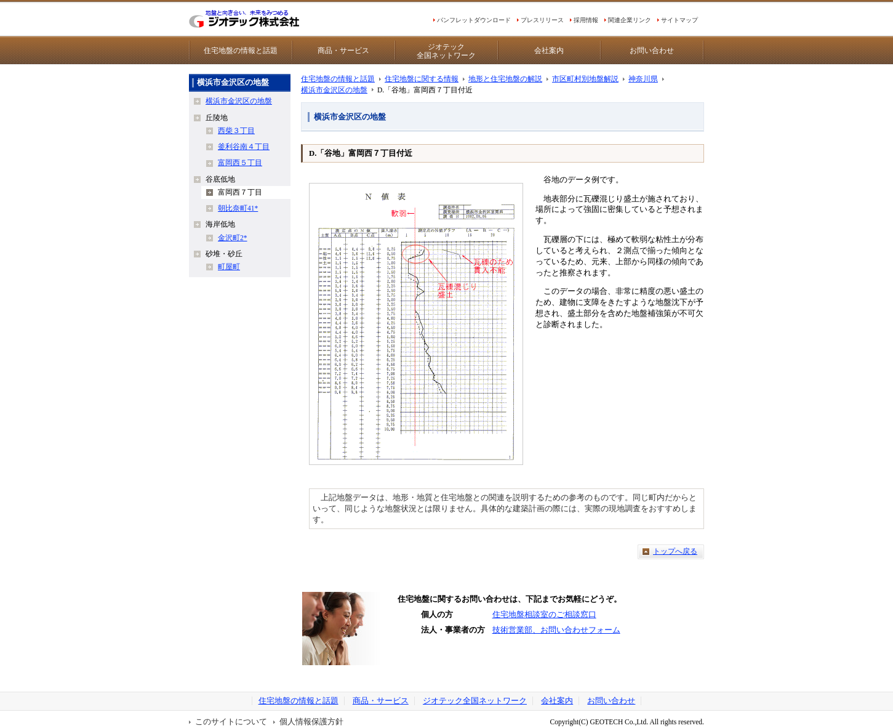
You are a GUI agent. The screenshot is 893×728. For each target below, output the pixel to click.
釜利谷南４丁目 (244, 146)
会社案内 (549, 50)
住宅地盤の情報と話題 (241, 50)
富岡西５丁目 (240, 162)
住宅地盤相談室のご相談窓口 (544, 614)
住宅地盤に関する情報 (422, 79)
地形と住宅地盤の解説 (505, 79)
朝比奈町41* (238, 208)
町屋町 (229, 266)
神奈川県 (643, 79)
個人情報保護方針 (311, 722)
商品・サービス (343, 50)
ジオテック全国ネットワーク (446, 51)
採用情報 (586, 20)
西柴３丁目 (236, 130)
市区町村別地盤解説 (585, 79)
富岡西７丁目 (240, 192)
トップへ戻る (675, 551)
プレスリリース (542, 20)
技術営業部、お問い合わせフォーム (556, 630)
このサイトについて (231, 722)
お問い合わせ (652, 50)
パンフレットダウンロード (474, 20)
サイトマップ (679, 20)
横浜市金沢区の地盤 (334, 90)
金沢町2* (232, 237)
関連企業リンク (629, 20)
